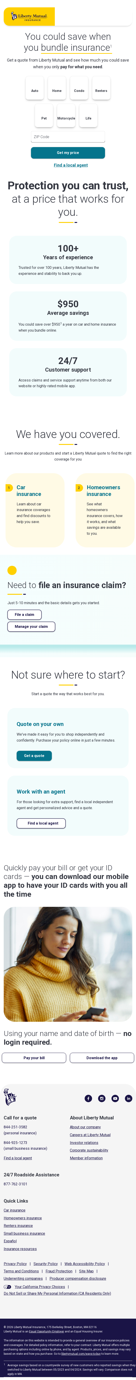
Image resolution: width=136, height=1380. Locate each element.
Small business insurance (24, 1233)
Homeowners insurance (23, 1218)
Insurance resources (20, 1249)
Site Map (86, 1271)
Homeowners (103, 490)
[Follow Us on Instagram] (101, 1098)
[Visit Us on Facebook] (88, 1098)
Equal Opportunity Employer (46, 1331)
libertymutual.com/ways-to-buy (81, 1353)
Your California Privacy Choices (40, 1287)
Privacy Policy (15, 1264)
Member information (86, 1158)
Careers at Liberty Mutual (90, 1135)
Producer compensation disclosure (77, 1278)
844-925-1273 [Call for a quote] (15, 1143)
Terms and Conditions (21, 1271)
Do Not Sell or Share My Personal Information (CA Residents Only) (57, 1293)
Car (31, 490)
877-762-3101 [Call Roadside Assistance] (15, 1184)
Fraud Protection (59, 1271)
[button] (34, 89)
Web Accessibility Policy (85, 1264)
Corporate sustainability (89, 1150)
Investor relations (84, 1143)
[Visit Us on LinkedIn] (128, 1098)
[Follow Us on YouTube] (115, 1098)
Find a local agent (71, 165)
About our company (85, 1127)
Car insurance (14, 1210)
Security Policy (46, 1264)
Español (10, 1241)
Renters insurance (18, 1226)
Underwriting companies (23, 1278)
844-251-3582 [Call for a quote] (15, 1127)
